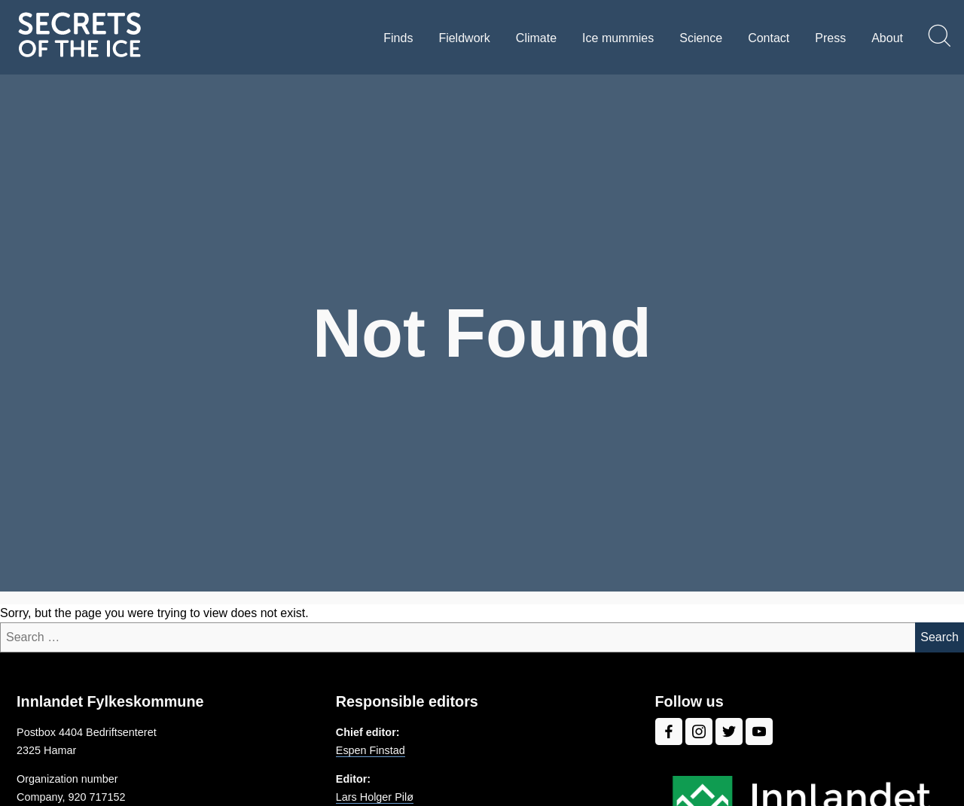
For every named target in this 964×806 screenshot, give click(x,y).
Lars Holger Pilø (374, 797)
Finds (398, 38)
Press (830, 38)
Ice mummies (618, 38)
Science (700, 38)
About (887, 38)
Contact (768, 38)
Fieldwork (464, 38)
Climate (536, 38)
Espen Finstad (370, 750)
